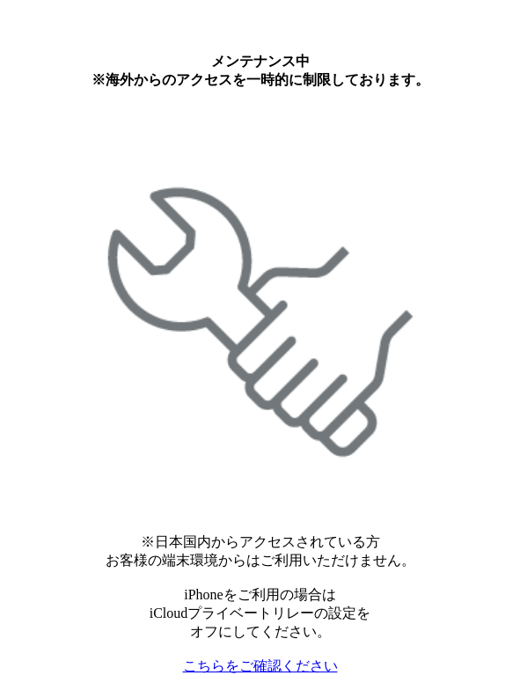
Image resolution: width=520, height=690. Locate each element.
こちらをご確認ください (260, 665)
